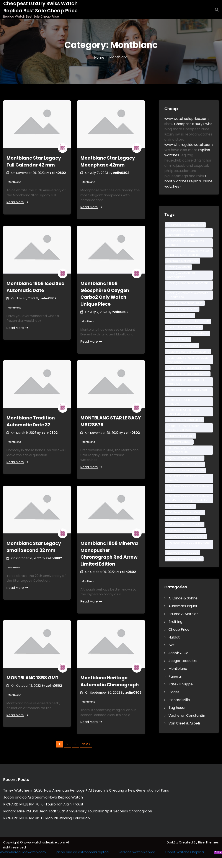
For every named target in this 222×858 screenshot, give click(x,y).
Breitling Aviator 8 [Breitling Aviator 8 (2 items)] (178, 267)
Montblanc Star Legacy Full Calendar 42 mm (34, 161)
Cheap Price (178, 629)
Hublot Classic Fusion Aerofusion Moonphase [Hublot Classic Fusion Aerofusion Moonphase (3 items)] (188, 359)
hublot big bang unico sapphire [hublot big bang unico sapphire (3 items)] (188, 351)
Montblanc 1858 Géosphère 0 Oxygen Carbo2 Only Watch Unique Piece (104, 293)
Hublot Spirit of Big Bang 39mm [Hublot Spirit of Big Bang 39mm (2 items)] (187, 368)
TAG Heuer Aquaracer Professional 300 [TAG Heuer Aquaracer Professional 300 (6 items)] (181, 450)
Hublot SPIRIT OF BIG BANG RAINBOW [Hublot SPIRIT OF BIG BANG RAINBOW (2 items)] (184, 402)
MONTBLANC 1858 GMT (33, 678)
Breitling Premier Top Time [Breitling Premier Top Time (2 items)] (184, 327)
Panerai (174, 676)
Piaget (173, 692)
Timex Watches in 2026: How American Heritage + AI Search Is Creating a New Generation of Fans (86, 790)
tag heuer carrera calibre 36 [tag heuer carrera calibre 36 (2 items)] (185, 470)
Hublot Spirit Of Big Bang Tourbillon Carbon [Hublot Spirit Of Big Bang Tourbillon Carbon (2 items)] (183, 412)
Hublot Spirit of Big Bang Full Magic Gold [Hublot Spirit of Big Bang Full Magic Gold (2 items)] (185, 382)
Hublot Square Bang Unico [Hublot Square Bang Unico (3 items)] (184, 420)
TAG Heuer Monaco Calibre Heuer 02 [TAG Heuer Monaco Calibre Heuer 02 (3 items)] (188, 544)
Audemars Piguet (183, 606)
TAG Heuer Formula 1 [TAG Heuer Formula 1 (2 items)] (180, 506)
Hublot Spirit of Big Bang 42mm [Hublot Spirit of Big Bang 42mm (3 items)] (187, 374)
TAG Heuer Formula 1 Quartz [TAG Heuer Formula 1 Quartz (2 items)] (185, 512)
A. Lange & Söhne (183, 598)
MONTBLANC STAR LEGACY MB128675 (110, 421)
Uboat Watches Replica (184, 852)
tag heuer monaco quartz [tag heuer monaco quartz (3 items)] (184, 559)
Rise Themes (208, 842)
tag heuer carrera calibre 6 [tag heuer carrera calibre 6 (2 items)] (184, 458)
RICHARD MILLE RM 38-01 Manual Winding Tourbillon (46, 818)
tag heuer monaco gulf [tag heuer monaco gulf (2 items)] (182, 552)
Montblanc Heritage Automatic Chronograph (109, 681)
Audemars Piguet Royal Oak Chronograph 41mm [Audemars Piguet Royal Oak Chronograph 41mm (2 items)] (185, 233)
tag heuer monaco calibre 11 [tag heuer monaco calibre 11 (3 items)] (185, 530)
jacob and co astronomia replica (82, 852)
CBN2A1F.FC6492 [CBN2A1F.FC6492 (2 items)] (178, 339)
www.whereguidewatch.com (188, 144)
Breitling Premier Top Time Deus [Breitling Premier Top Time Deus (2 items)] (187, 333)
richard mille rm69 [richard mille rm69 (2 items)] (179, 442)
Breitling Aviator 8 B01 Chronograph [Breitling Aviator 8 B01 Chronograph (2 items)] (181, 275)
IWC (171, 645)
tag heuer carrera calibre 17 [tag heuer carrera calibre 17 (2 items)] (185, 464)
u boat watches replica (185, 178)
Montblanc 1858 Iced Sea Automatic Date (36, 287)
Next (85, 744)
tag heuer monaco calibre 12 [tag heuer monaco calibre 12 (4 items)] (186, 536)
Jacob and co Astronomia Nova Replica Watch (43, 797)
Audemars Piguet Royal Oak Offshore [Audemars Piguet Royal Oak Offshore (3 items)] (185, 243)
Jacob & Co (178, 652)
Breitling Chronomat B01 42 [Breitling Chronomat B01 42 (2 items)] (185, 303)
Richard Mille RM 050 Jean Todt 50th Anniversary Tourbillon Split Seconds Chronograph (77, 811)
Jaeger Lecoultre (183, 660)
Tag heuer (177, 707)
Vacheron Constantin (186, 715)
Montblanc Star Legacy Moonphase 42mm (107, 161)
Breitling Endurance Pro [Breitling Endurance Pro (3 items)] (182, 309)
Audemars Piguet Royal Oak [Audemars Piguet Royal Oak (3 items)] (185, 225)
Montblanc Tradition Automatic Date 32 (31, 421)
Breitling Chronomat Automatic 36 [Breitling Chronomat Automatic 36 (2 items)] (188, 285)
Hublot (174, 637)
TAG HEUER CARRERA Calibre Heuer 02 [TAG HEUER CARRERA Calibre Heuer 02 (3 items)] (185, 478)
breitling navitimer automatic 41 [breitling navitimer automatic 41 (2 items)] (188, 321)
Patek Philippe (180, 684)
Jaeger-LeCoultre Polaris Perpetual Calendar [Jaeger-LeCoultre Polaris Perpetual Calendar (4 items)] (183, 428)
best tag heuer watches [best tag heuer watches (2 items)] (182, 261)
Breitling (175, 621)
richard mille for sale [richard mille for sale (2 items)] (180, 436)
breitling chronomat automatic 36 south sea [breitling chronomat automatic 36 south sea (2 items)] (187, 295)
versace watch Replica (137, 852)
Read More (17, 202)
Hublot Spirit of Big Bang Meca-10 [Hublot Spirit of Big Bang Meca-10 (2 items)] (187, 392)
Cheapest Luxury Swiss (193, 123)
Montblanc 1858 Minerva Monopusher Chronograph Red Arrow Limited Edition (109, 553)
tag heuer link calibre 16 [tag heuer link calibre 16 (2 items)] (182, 518)
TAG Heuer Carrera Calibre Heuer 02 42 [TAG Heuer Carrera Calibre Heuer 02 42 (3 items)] (188, 488)
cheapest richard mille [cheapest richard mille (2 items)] (182, 345)
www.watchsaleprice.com (186, 118)
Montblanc (14, 182)
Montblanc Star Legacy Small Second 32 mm (34, 546)
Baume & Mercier (183, 613)
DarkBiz (173, 842)
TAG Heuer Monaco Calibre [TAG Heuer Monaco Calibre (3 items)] (184, 524)
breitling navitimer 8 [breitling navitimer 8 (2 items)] (180, 315)
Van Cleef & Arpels (184, 723)
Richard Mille (179, 699)
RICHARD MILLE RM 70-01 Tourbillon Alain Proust (43, 804)
